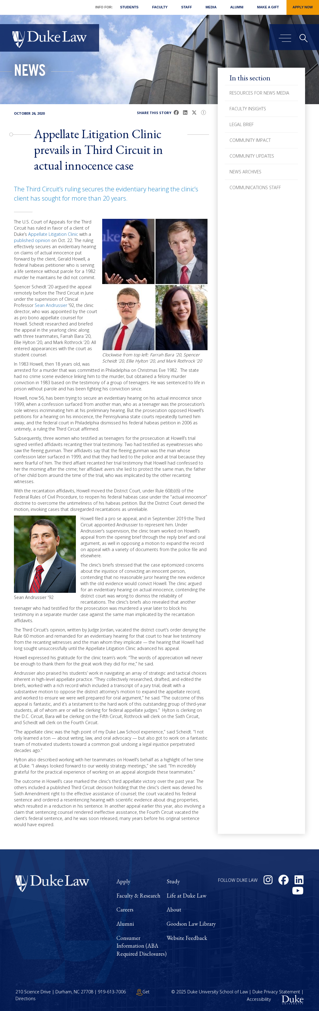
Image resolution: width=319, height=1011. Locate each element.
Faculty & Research (138, 895)
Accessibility (259, 999)
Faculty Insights (247, 109)
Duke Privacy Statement (276, 992)
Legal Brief (241, 124)
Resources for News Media (259, 93)
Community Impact (250, 140)
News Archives (245, 172)
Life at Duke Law (186, 895)
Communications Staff (255, 187)
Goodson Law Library (191, 923)
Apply (123, 881)
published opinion (32, 240)
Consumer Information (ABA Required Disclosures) (141, 945)
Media (211, 7)
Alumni (236, 7)
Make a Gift (268, 7)
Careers (124, 909)
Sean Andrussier (51, 305)
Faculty (160, 7)
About (174, 909)
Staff (186, 7)
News (30, 72)
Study (173, 881)
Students (129, 7)
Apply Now (303, 7)
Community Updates (251, 156)
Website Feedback (187, 937)
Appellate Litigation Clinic (53, 234)
